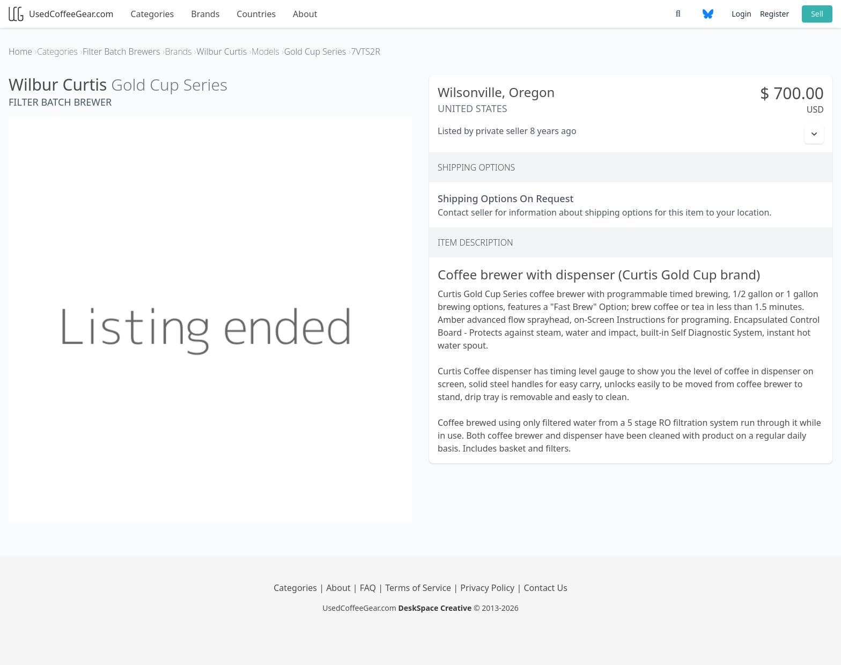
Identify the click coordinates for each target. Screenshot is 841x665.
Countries (256, 14)
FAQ (369, 588)
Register (774, 14)
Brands (205, 14)
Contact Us (545, 588)
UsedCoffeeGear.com (61, 13)
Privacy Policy (488, 588)
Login (741, 14)
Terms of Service (419, 588)
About (305, 14)
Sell (817, 14)
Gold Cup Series (169, 84)
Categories (152, 14)
